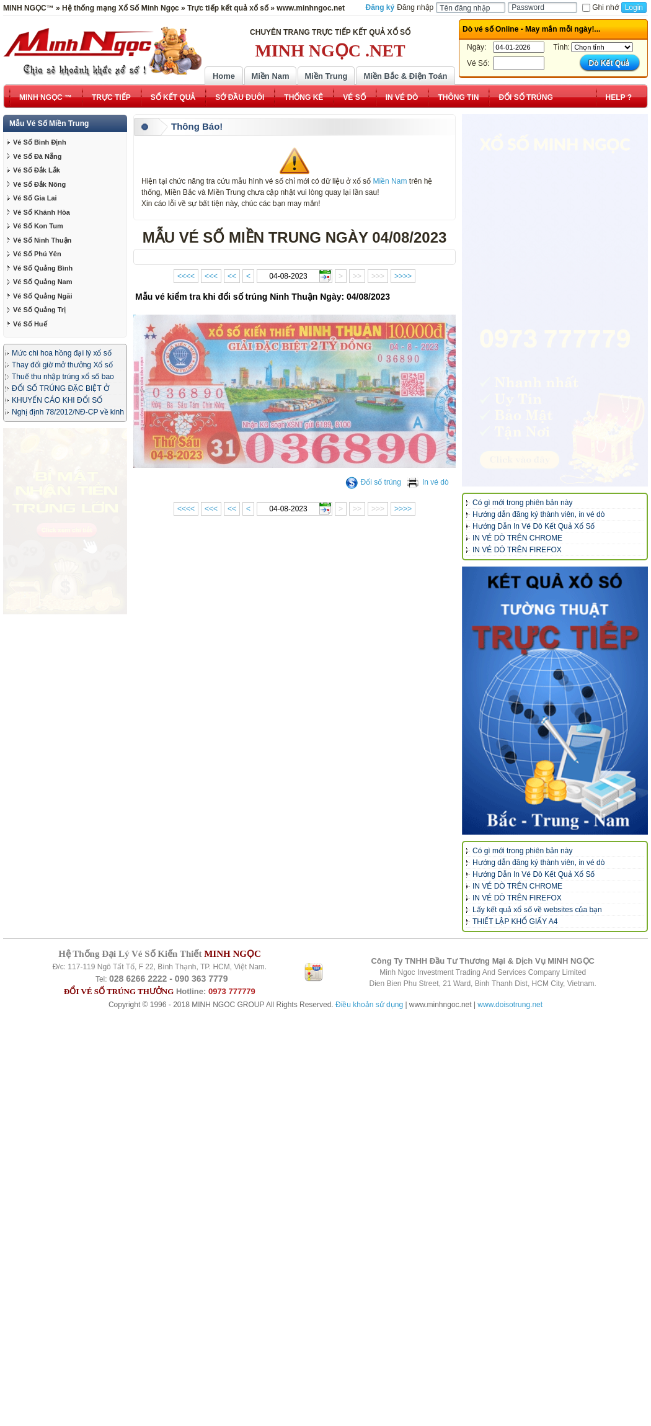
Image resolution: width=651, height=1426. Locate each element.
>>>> (403, 276)
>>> (377, 276)
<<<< (186, 276)
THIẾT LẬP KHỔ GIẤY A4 (514, 921)
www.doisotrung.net (509, 1387)
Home (224, 76)
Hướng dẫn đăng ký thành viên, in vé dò (538, 514)
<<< (211, 276)
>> (357, 276)
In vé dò (428, 482)
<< (232, 276)
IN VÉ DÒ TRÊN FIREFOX (517, 549)
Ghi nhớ (600, 7)
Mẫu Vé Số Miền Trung (49, 123)
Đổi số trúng (373, 482)
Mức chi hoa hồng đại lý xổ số (62, 353)
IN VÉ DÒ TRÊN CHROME (517, 538)
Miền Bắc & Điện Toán (406, 76)
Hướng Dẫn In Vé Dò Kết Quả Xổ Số (533, 526)
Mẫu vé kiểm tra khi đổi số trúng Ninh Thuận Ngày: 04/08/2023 (262, 297)
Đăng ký (380, 7)
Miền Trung (325, 76)
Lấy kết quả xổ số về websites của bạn (537, 909)
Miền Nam (270, 76)
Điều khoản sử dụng (369, 1387)
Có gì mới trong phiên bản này (522, 502)
